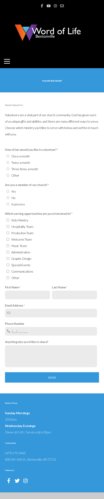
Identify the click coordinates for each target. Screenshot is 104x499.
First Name (12, 294)
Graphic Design (21, 265)
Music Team (19, 252)
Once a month (20, 163)
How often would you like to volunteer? (31, 156)
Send (52, 384)
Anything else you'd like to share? (26, 348)
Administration (20, 259)
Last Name (59, 294)
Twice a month (20, 169)
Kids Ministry (19, 227)
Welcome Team (21, 246)
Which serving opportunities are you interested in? (38, 220)
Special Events (20, 271)
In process (18, 211)
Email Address (14, 312)
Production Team (22, 239)
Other (15, 182)
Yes (13, 198)
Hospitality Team (22, 233)
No (13, 204)
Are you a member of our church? (26, 191)
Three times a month (24, 175)
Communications (22, 278)
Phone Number (14, 330)
